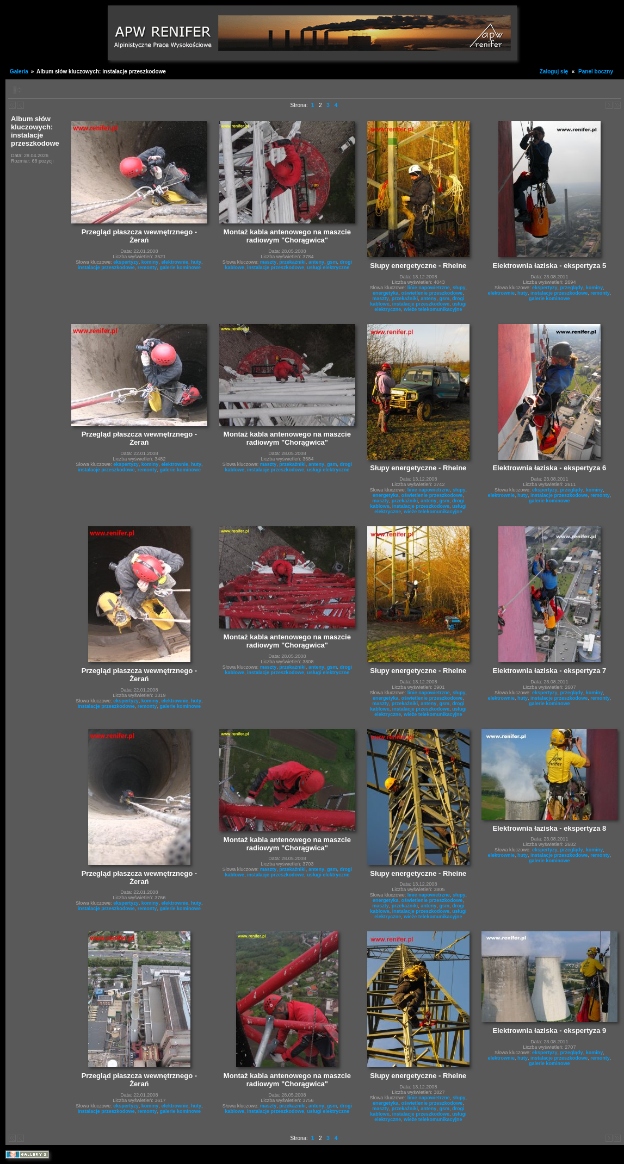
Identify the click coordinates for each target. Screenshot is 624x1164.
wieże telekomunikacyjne (433, 309)
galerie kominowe (180, 267)
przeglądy (571, 287)
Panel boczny (595, 71)
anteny (316, 262)
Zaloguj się (554, 71)
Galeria (19, 71)
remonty (147, 267)
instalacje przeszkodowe (106, 267)
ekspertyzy (126, 262)
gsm (332, 262)
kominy (150, 262)
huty (196, 262)
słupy (459, 287)
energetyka (386, 293)
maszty (268, 262)
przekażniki (292, 262)
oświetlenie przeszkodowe (432, 293)
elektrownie (174, 262)
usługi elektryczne (328, 267)
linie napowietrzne (428, 287)
